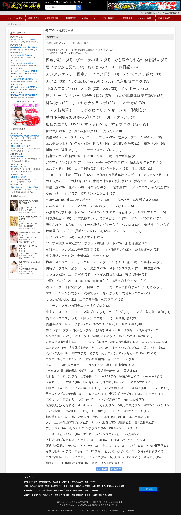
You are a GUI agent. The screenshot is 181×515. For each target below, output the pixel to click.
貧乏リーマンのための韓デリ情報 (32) (78, 96)
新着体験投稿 (51, 18)
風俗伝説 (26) (55, 187)
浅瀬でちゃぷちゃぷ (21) (101, 293)
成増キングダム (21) (136, 293)
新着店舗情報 (70, 18)
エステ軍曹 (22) (79, 274)
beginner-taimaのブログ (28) (107, 162)
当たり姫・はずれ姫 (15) (118, 451)
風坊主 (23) (152, 268)
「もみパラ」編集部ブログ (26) (136, 199)
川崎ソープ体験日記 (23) (63, 268)
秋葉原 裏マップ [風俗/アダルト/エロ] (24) (78, 231)
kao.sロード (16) (108, 439)
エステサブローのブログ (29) (101, 150)
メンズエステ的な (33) (141, 74)
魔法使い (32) (57, 103)
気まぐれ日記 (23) (124, 262)
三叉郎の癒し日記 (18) (86, 388)
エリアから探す (15, 18)
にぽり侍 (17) (86, 399)
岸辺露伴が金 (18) (109, 370)
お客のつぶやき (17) (156, 405)
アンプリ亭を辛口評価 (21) (151, 312)
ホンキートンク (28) (114, 168)
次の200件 (115, 469)
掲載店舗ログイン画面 (81, 495)
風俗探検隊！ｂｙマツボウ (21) (68, 324)
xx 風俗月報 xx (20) (147, 330)
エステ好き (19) (56, 347)
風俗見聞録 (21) (126, 318)
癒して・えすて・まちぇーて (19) (122, 353)
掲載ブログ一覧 (91, 490)
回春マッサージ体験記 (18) (63, 382)
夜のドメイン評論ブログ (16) (87, 428)
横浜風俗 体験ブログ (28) (147, 162)
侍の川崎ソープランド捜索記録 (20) (68, 330)
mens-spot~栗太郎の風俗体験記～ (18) (70, 370)
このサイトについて (32, 495)
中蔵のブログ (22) (58, 280)
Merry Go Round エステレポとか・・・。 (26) (78, 199)
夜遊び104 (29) (154, 143)
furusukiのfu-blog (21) (61, 299)
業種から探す (33, 18)
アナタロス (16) (56, 428)
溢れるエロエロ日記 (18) (61, 376)
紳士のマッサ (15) (114, 445)
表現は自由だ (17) (128, 405)
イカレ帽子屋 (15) (158, 445)
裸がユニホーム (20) (58, 336)
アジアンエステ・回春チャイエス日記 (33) (82, 74)
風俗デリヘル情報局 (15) (107, 462)
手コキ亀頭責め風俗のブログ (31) (74, 117)
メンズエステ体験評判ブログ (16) (67, 422)
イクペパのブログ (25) (146, 218)
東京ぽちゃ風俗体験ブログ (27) (118, 174)
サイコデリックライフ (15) (89, 457)
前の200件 (102, 469)
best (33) (110, 88)
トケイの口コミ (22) (108, 274)
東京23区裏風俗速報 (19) (61, 341)
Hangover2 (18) (152, 376)
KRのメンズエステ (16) (124, 428)
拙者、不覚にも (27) (78, 174)
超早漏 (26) (121, 187)
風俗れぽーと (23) (146, 249)
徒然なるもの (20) (103, 336)
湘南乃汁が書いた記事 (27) (112, 181)
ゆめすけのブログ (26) (61, 193)
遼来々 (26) (76, 187)
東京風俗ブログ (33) (133, 81)
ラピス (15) (136, 445)
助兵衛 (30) (101, 143)
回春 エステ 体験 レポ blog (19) (65, 364)
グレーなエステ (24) (127, 231)
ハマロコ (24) (131, 224)
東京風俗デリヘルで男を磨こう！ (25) (101, 218)
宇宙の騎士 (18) (129, 376)
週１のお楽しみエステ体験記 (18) (125, 388)
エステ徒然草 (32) (61, 110)
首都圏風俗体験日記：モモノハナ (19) (110, 359)
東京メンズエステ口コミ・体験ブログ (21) (75, 312)
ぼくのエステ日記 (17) (60, 399)
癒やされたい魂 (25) (60, 224)
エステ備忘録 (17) (109, 399)
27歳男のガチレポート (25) (65, 212)
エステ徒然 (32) (131, 103)
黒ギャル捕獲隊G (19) (120, 364)
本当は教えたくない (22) (129, 280)
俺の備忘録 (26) (98, 187)
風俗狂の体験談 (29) (126, 143)
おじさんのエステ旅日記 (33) (113, 67)
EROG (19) (79, 353)
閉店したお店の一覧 (62, 490)
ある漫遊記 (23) (136, 243)
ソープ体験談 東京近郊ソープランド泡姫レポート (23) (84, 243)
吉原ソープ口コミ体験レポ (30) (140, 137)
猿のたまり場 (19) (155, 347)
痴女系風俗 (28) (126, 156)
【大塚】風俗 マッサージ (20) (113, 330)
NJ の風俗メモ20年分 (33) (91, 81)
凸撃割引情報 (126, 18)
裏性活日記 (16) (144, 422)
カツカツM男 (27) (155, 174)
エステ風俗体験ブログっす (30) (68, 143)
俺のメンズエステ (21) (61, 318)
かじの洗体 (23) (95, 268)
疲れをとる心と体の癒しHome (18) (105, 382)
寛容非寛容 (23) (151, 262)
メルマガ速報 (144, 18)
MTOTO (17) (85, 405)
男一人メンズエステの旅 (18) (64, 393)
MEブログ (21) (119, 312)
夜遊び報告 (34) (59, 60)
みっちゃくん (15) (133, 439)
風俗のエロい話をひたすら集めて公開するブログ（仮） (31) (98, 124)
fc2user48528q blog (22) (91, 280)
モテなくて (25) (123, 206)
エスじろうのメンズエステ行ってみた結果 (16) (112, 434)
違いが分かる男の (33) (65, 67)
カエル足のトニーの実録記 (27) (68, 181)
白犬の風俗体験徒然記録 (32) (139, 96)
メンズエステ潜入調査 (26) (151, 187)
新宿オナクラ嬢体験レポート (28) (69, 156)
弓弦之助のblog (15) (58, 451)
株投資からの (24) (156, 224)
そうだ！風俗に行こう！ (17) (130, 411)
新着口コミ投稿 (30, 482)
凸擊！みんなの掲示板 (33, 486)
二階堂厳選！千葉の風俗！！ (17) (67, 411)
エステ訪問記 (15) (57, 457)
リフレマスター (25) (152, 212)
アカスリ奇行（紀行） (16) (63, 434)
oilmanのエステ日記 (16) (133, 416)
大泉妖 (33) (89, 88)
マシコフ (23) (55, 274)
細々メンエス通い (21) (96, 318)
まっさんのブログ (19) (126, 347)
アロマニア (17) (96, 393)
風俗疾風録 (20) (132, 324)
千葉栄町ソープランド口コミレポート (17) (136, 393)
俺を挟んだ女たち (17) (60, 405)
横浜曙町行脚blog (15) (75, 462)
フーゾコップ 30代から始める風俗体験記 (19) (109, 341)
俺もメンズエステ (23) (125, 268)
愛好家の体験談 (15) (150, 451)
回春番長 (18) (88, 376)
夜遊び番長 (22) (136, 274)
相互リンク (47, 495)
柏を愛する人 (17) (57, 416)
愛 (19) (93, 353)
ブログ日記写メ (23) (117, 249)
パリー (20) (82, 336)
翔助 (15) (51, 462)
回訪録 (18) (131, 370)
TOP (50, 30)
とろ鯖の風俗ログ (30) (84, 131)
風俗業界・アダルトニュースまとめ (68, 482)
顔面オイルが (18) (57, 388)
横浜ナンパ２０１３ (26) (98, 193)
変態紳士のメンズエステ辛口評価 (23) (72, 249)
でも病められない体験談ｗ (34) (141, 60)
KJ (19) (151, 353)
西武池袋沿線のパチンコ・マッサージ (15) (72, 445)
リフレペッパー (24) (60, 237)
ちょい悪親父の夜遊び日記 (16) (111, 422)
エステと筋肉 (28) (58, 168)
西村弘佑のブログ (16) (60, 439)
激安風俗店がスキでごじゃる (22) (138, 287)
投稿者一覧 (66, 30)
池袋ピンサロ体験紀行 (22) (64, 287)
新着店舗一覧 (45, 482)
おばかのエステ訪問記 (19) (135, 336)
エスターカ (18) (159, 388)
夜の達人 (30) (55, 131)
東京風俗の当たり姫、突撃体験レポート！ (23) (79, 256)
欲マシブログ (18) (142, 382)
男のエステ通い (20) (106, 324)
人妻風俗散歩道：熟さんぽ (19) (89, 347)
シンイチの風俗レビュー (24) (98, 224)
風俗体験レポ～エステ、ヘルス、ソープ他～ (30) (80, 137)
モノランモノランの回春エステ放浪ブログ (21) (79, 305)
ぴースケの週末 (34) (93, 60)
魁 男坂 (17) (100, 411)
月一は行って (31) (122, 117)
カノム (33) (55, 81)
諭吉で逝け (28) (143, 168)
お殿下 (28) (104, 156)
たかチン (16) (86, 439)
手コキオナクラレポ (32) (93, 103)
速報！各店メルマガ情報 (80, 486)
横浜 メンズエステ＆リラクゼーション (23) (77, 262)
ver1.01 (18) (108, 376)
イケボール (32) (134, 88)
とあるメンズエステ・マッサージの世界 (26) (77, 206)
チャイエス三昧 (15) (87, 451)
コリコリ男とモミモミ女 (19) (64, 359)
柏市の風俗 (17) (134, 399)
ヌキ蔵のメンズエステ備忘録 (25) (110, 212)
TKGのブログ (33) (61, 88)
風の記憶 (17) (80, 416)
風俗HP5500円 (164, 18)
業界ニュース (88, 18)
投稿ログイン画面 (62, 495)
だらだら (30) (112, 131)
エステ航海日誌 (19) (154, 341)
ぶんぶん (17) (105, 405)
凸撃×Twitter (90, 482)
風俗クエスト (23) (90, 237)
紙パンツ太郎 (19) (57, 353)
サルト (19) (96, 364)
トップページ (29, 477)
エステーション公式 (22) (63, 293)
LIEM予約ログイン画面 (102, 495)
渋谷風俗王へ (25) (58, 218)
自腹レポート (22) (99, 287)
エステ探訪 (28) (85, 168)
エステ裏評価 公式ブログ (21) (101, 299)
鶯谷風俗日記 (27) (146, 181)
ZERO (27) (53, 174)
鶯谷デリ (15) (152, 457)
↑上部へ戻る (148, 489)
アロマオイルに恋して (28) (64, 162)
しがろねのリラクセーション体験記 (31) (114, 110)
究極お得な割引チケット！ (56, 486)
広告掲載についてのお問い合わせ (38, 490)
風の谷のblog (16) (103, 416)
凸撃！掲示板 (107, 18)
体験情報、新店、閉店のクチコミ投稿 (108, 486)
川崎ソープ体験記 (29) (61, 150)
